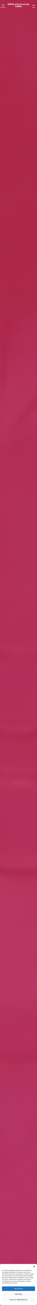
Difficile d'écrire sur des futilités (18, 5)
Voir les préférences (18, 1300)
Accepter (18, 1289)
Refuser (18, 1294)
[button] (34, 1266)
